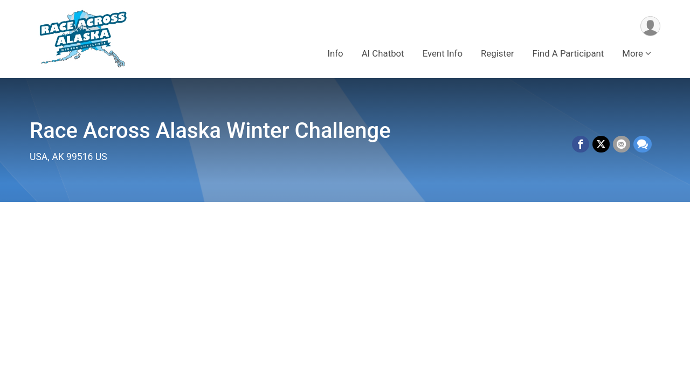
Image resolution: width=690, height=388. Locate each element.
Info (335, 53)
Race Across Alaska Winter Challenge (210, 130)
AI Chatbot (383, 53)
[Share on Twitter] (601, 144)
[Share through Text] (642, 144)
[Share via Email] (621, 144)
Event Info (443, 53)
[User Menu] (650, 26)
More (632, 53)
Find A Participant (568, 53)
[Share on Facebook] (580, 144)
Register (497, 53)
